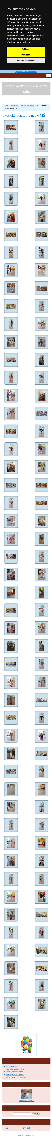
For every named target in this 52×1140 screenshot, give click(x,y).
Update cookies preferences (26, 72)
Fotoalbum (14, 106)
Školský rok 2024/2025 (15, 1072)
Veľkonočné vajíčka (26, 1101)
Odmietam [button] (26, 55)
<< (7, 1128)
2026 (28, 1128)
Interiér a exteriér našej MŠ (16, 1077)
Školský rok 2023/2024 (29, 106)
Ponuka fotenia (11, 1066)
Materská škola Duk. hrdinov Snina (26, 88)
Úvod (6, 106)
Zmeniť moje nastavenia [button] (26, 60)
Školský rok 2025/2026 (15, 1069)
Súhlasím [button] (26, 49)
